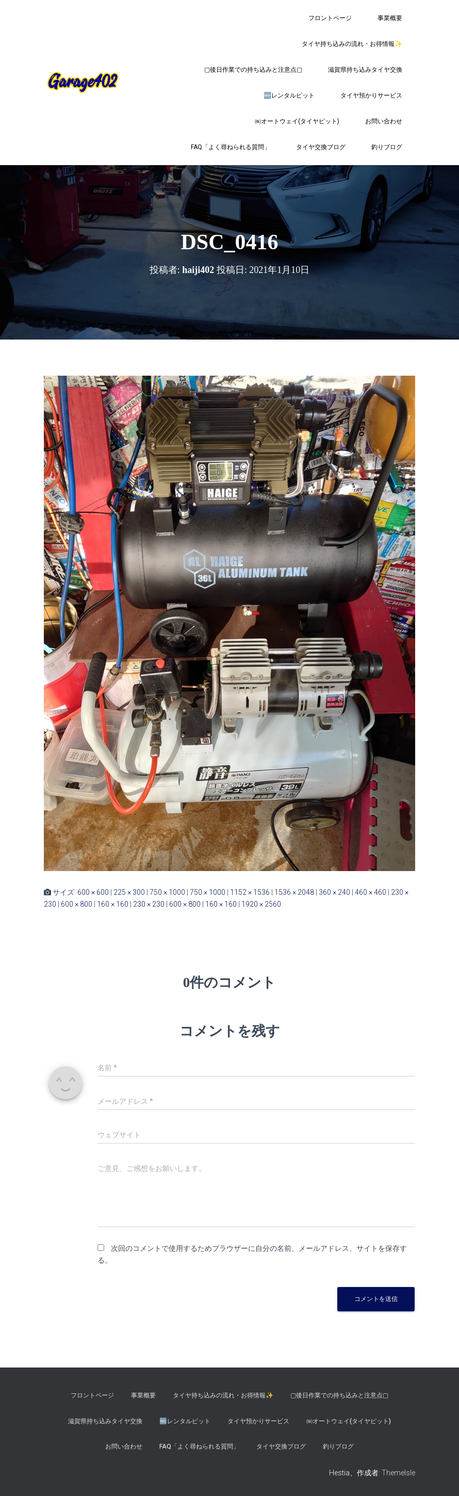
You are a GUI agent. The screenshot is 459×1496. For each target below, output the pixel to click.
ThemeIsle (398, 1473)
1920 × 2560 (261, 904)
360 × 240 (334, 892)
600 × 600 (93, 892)
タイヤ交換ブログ (321, 147)
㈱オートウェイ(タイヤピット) (297, 121)
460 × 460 (370, 892)
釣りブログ (386, 147)
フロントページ (330, 18)
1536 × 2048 (294, 892)
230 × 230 (149, 904)
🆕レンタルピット (289, 95)
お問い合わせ (383, 121)
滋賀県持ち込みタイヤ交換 (365, 69)
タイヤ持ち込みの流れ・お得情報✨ (352, 43)
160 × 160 (112, 904)
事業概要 (390, 18)
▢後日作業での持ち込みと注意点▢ (253, 69)
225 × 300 (129, 892)
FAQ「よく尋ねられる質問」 (230, 147)
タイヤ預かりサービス (371, 95)
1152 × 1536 (250, 892)
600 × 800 (76, 904)
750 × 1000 (167, 892)
